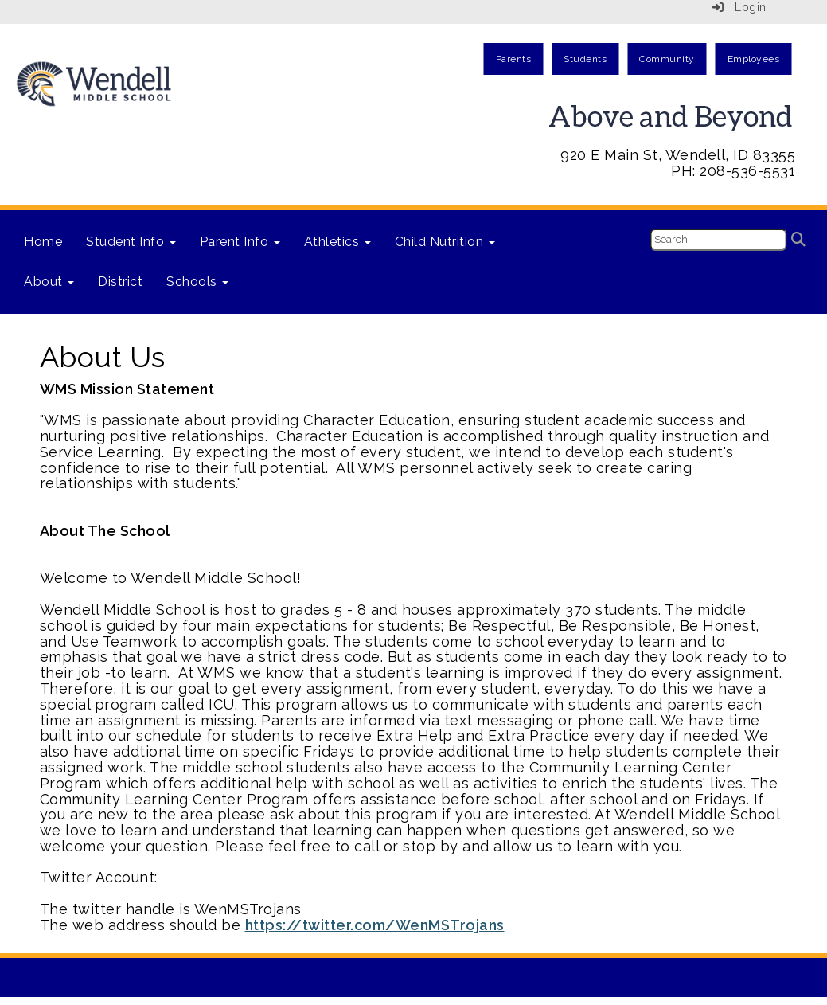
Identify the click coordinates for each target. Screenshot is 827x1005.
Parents (514, 59)
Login (739, 7)
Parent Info (240, 241)
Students (585, 59)
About (49, 281)
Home (43, 241)
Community (667, 59)
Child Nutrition (445, 241)
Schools (197, 281)
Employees (754, 59)
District (120, 281)
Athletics (337, 241)
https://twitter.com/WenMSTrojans (375, 925)
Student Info (131, 241)
